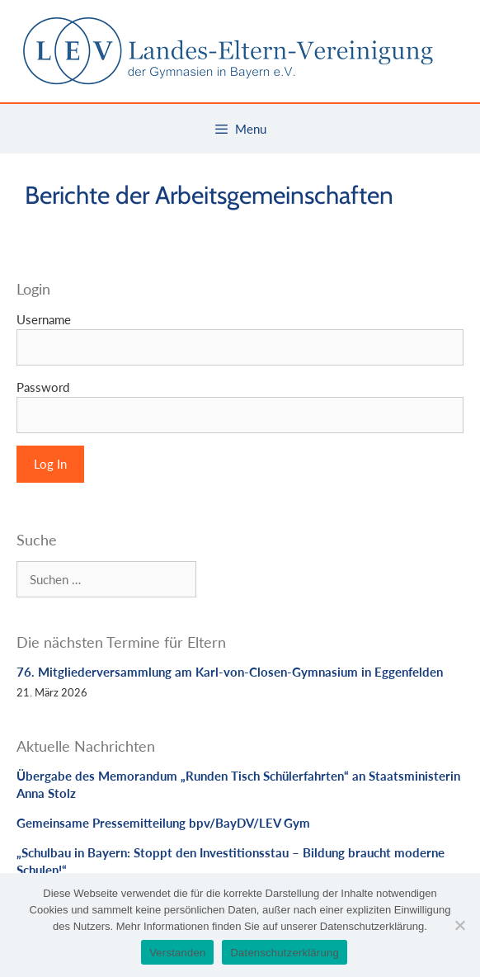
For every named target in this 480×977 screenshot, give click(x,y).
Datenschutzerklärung (284, 952)
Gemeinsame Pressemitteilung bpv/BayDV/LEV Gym (163, 822)
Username (43, 319)
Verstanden (177, 952)
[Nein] (459, 925)
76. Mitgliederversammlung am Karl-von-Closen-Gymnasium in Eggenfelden (229, 671)
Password (42, 387)
